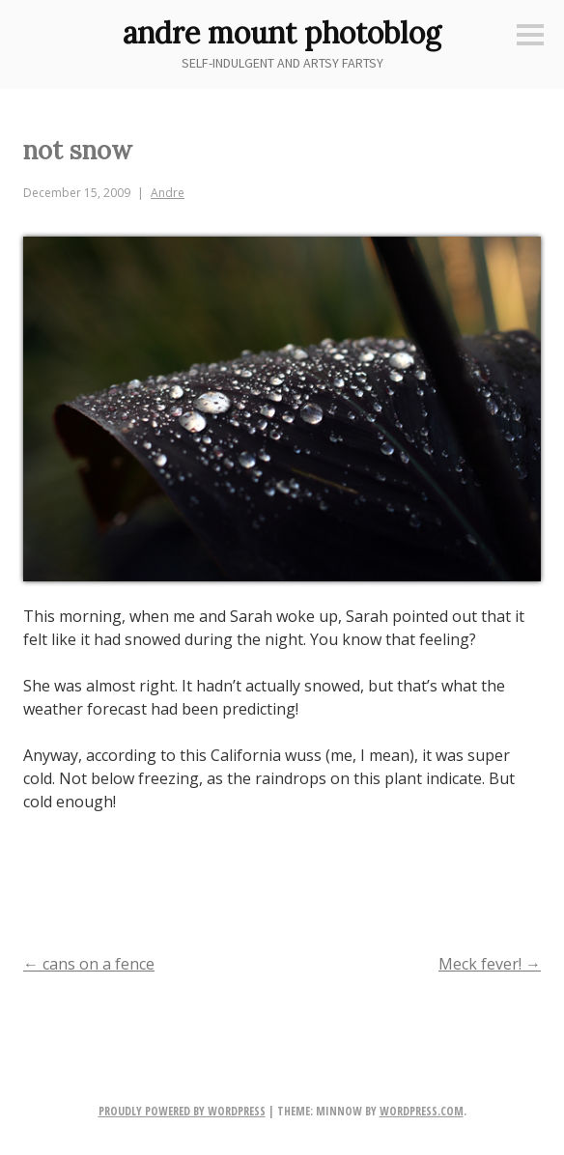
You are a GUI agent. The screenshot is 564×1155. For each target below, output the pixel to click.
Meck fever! (489, 963)
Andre (167, 192)
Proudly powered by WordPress (182, 1111)
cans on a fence (89, 963)
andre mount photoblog (282, 32)
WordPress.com (422, 1111)
